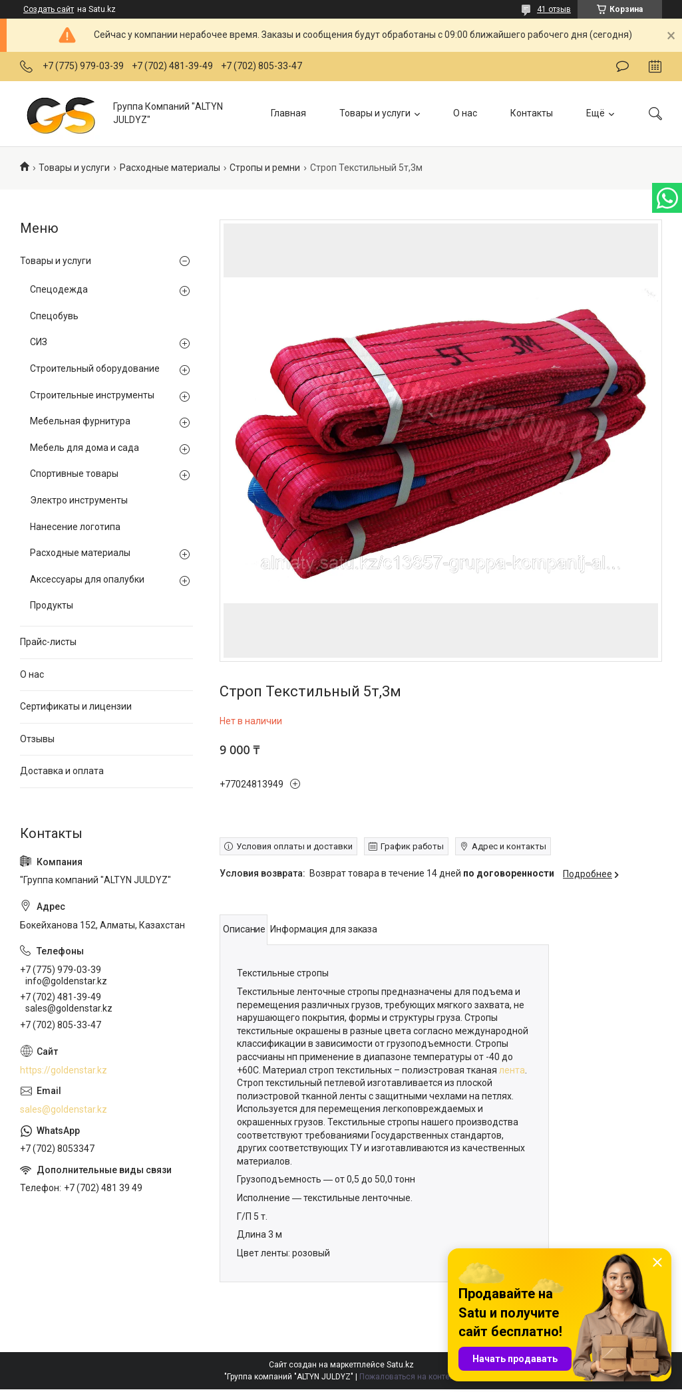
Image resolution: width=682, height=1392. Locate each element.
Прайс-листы (48, 641)
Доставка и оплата (62, 771)
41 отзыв (554, 9)
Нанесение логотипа (75, 526)
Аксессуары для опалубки (87, 579)
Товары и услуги (375, 113)
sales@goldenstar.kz (63, 1109)
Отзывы (37, 739)
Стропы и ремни (265, 167)
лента (512, 1070)
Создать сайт (48, 9)
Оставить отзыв (622, 66)
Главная (288, 113)
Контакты (531, 113)
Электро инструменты (79, 500)
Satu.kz (400, 1364)
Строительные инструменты (92, 395)
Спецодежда (59, 289)
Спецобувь (54, 316)
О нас (465, 113)
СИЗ (38, 342)
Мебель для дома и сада (84, 447)
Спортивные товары (74, 473)
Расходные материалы (170, 167)
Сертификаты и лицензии (76, 706)
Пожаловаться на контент (408, 1376)
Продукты (51, 605)
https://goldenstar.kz (63, 1070)
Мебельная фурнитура (80, 421)
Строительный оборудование (95, 368)
